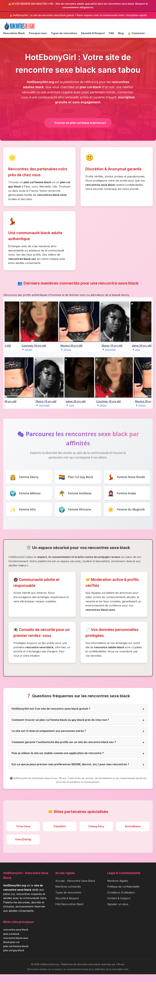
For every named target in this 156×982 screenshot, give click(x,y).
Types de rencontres (64, 33)
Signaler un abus (117, 912)
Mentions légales (117, 888)
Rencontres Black (14, 33)
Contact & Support (118, 906)
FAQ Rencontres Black (69, 912)
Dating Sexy (96, 834)
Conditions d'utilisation (121, 900)
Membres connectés (68, 894)
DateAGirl (60, 834)
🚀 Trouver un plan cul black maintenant (78, 123)
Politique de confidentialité (123, 894)
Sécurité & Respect (93, 33)
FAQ (111, 33)
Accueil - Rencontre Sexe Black (75, 888)
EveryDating (23, 847)
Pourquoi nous (38, 33)
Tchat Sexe (23, 834)
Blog (121, 33)
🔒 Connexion (136, 33)
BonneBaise (133, 834)
